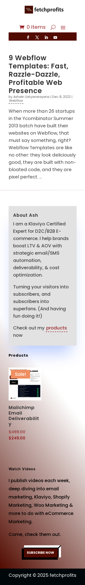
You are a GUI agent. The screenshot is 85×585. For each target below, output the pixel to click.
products (56, 328)
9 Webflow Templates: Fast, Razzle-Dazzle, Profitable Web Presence (39, 74)
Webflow (16, 100)
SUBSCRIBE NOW (40, 552)
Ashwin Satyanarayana (31, 96)
